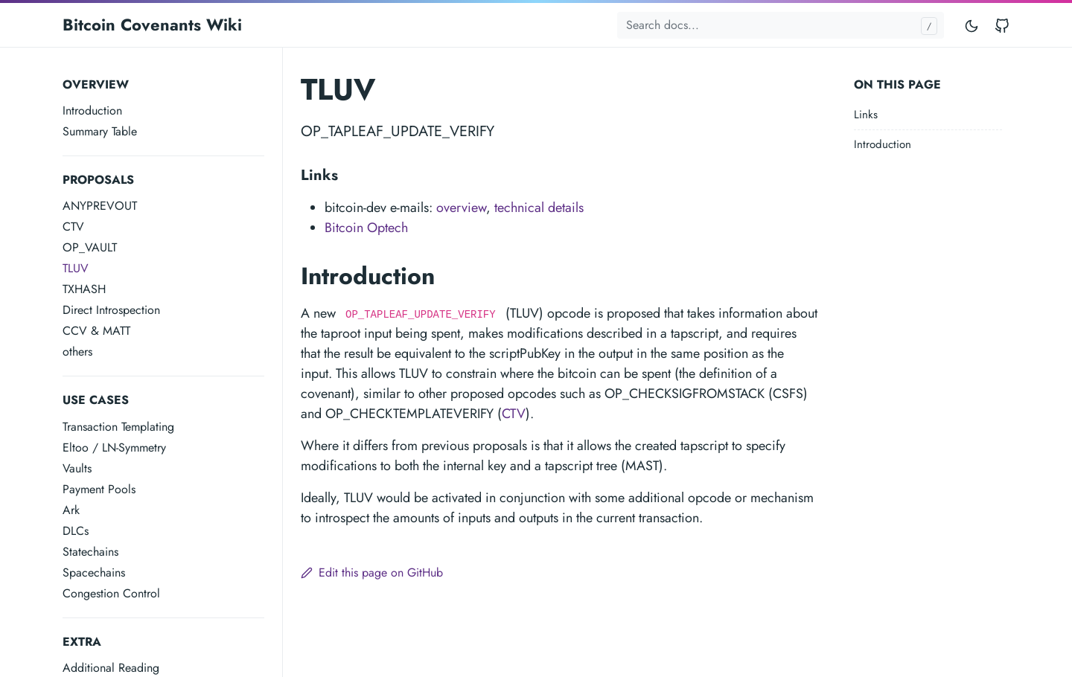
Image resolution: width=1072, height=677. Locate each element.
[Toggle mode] (972, 25)
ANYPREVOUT (100, 205)
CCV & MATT (96, 330)
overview (461, 207)
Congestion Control (111, 593)
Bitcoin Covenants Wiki (152, 24)
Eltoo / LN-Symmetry (114, 447)
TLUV (76, 268)
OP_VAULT (90, 247)
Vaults (77, 468)
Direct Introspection (111, 309)
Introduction (92, 110)
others (77, 351)
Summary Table (100, 131)
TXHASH (84, 289)
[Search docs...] (780, 25)
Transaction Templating (118, 426)
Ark (71, 510)
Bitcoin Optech (366, 227)
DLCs (76, 530)
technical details (539, 207)
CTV (73, 226)
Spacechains (94, 572)
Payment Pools (99, 489)
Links (866, 114)
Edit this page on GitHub (372, 572)
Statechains (90, 551)
